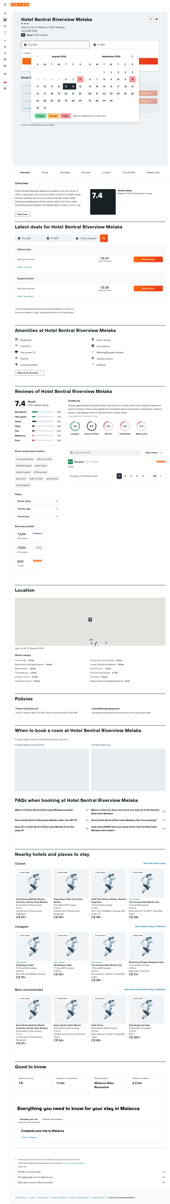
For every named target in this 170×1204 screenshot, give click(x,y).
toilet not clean (36, 478)
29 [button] (80, 100)
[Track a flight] (5, 53)
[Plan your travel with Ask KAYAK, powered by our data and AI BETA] (5, 41)
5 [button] (59, 79)
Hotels (32, 1197)
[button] (5, 4)
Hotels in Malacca (29, 1137)
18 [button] (52, 93)
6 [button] (66, 79)
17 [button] (45, 93)
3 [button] (44, 79)
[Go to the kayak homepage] (20, 4)
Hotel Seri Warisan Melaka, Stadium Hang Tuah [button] (108, 900)
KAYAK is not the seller (91, 1172)
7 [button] (73, 79)
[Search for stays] (5, 20)
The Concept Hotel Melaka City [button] (144, 902)
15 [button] (80, 86)
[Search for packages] (5, 32)
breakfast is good (23, 465)
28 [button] (73, 100)
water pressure (23, 485)
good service (52, 478)
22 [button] (80, 93)
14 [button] (73, 86)
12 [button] (59, 86)
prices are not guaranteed (73, 1163)
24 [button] (44, 100)
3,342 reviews (40, 34)
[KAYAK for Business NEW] (5, 65)
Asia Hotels (43, 1197)
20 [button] (65, 93)
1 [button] (80, 72)
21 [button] (73, 93)
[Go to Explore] (5, 47)
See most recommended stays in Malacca (145, 989)
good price (21, 478)
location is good (23, 472)
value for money (44, 459)
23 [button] (37, 100)
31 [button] (45, 107)
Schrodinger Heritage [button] (139, 1025)
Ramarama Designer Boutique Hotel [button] (146, 962)
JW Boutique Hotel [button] (63, 965)
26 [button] (59, 100)
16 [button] (38, 93)
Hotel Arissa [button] (97, 1025)
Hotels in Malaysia (58, 1197)
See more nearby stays (154, 863)
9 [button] (37, 86)
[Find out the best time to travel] (5, 59)
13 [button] (66, 86)
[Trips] (5, 74)
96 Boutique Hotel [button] (24, 965)
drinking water (40, 472)
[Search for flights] (5, 14)
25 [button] (51, 100)
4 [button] (52, 79)
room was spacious (24, 459)
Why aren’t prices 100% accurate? (91, 1182)
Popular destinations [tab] (52, 1119)
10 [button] (45, 86)
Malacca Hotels (99, 1197)
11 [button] (52, 86)
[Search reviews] (107, 452)
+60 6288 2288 (29, 30)
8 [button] (80, 79)
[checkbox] (29, 536)
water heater (41, 465)
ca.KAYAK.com (20, 1197)
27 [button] (66, 100)
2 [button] (37, 79)
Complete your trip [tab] (29, 1119)
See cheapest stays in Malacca (150, 926)
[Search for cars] (5, 26)
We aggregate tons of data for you (91, 1177)
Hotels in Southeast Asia (79, 1197)
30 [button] (37, 107)
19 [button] (59, 93)
